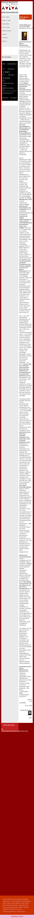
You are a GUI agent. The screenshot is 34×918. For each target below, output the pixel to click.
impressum (13, 731)
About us (4, 41)
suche (3, 731)
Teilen (30, 717)
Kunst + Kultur (6, 27)
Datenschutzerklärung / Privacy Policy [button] (14, 911)
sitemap (7, 731)
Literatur (4, 34)
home (26, 731)
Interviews (5, 37)
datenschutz (20, 731)
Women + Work (6, 20)
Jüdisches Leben (6, 30)
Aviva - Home (5, 17)
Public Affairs (5, 24)
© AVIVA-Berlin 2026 (8, 725)
